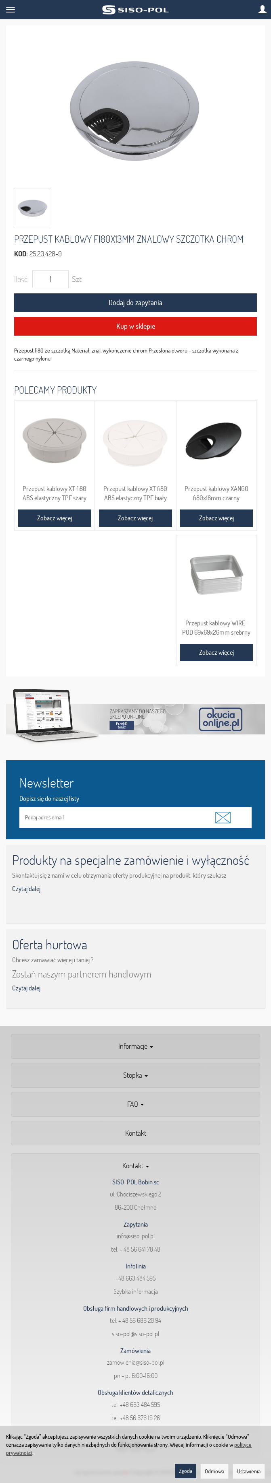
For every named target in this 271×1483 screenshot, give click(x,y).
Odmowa (214, 1471)
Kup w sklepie (135, 326)
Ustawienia (248, 1471)
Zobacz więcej (54, 518)
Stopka (135, 1075)
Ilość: (21, 279)
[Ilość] (50, 279)
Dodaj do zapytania (135, 302)
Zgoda (185, 1471)
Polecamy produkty (55, 390)
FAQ (135, 1104)
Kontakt (135, 1133)
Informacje (135, 1046)
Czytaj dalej (26, 889)
